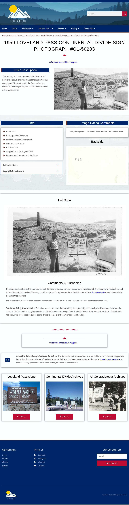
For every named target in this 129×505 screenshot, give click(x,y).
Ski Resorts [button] (27, 29)
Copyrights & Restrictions (14, 171)
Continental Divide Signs (30, 35)
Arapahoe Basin (99, 292)
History (10, 35)
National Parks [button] (46, 29)
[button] (32, 165)
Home (4, 29)
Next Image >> (71, 62)
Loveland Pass (46, 35)
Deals (14, 29)
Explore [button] (62, 29)
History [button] (75, 29)
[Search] (124, 13)
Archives (18, 35)
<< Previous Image (56, 62)
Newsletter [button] (90, 29)
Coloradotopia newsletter (111, 359)
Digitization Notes (11, 165)
